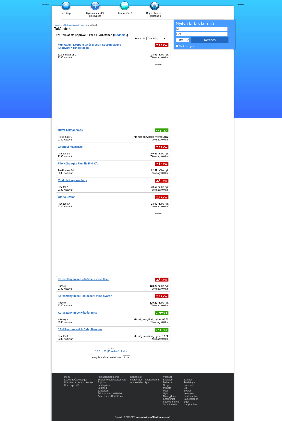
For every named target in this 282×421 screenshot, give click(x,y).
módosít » (120, 35)
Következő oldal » (117, 351)
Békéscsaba (190, 396)
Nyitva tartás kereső (195, 23)
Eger (186, 401)
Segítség (102, 388)
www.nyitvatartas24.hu (146, 417)
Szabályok (103, 390)
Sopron (187, 390)
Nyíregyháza (169, 396)
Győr (165, 393)
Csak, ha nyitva (187, 46)
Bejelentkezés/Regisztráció (112, 379)
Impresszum (163, 417)
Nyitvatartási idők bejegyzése (95, 14)
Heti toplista (104, 385)
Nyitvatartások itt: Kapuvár (75, 25)
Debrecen (168, 382)
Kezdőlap (66, 13)
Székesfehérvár (171, 401)
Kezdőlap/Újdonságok (75, 379)
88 (105, 351)
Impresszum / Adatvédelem (144, 379)
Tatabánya (189, 382)
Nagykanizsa (190, 404)
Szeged (167, 385)
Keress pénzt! (124, 13)
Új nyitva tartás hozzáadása (78, 382)
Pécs (165, 390)
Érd (186, 388)
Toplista (102, 382)
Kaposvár (189, 385)
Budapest (168, 379)
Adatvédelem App (139, 382)
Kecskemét (169, 399)
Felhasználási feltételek (110, 393)
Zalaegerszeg (191, 399)
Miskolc (167, 388)
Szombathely (170, 404)
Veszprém (189, 393)
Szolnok (188, 379)
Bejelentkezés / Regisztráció (154, 14)
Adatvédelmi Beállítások (110, 396)
